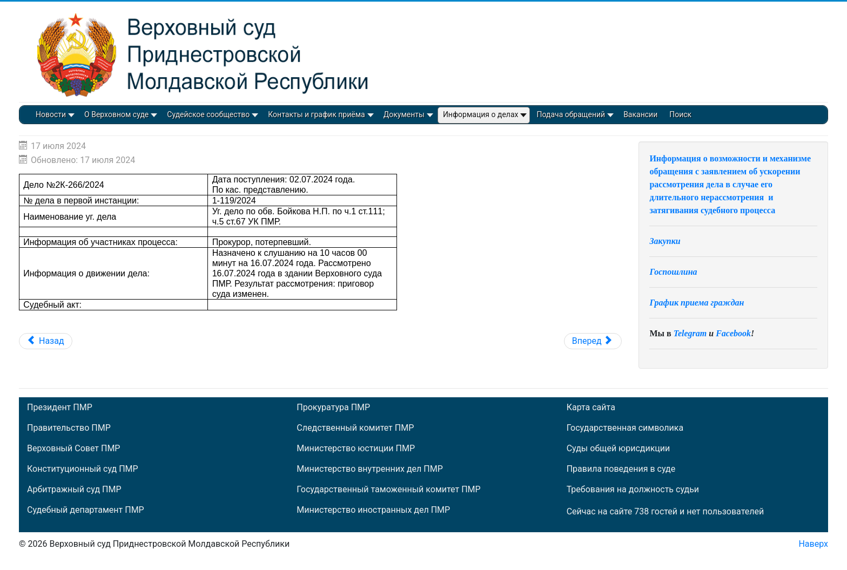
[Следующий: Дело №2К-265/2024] (593, 341)
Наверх (813, 544)
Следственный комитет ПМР (355, 428)
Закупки (664, 241)
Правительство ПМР (69, 428)
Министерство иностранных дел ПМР (373, 510)
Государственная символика (625, 428)
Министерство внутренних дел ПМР (369, 469)
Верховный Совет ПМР (73, 448)
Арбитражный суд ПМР (74, 489)
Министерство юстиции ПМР (356, 448)
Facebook (733, 333)
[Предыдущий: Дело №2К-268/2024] (45, 341)
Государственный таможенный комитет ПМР (388, 489)
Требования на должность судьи (633, 489)
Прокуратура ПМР (333, 407)
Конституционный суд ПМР (82, 469)
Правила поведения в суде (621, 469)
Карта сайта (591, 407)
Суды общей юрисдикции (618, 448)
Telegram (690, 333)
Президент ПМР (59, 407)
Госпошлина (673, 271)
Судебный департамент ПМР (85, 510)
